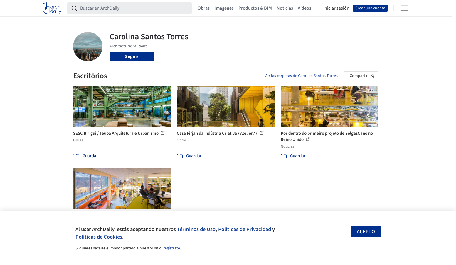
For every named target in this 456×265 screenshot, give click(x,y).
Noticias (285, 8)
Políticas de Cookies (98, 237)
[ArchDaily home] (52, 8)
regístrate (171, 248)
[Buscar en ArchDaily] (134, 8)
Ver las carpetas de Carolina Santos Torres (301, 76)
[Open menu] (404, 8)
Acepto (366, 231)
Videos (304, 8)
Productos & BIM (255, 8)
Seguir (131, 56)
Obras (204, 8)
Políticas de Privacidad (244, 229)
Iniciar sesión (336, 8)
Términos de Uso (196, 229)
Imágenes (224, 8)
